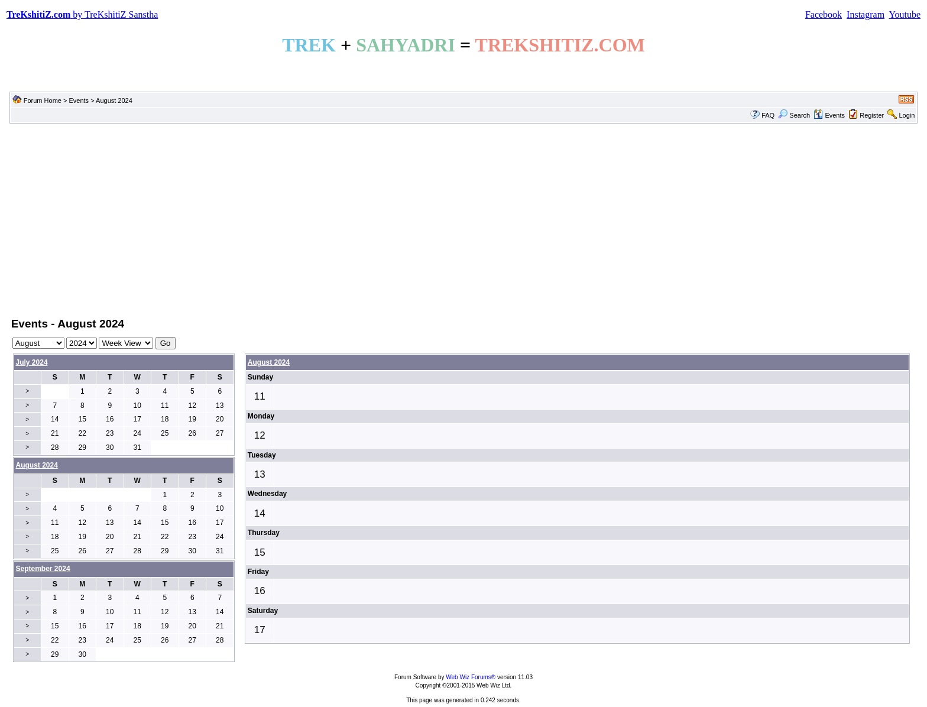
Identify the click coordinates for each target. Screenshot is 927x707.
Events (79, 100)
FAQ (767, 115)
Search (794, 115)
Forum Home (42, 100)
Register (872, 115)
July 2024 (32, 362)
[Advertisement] (463, 219)
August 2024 (269, 362)
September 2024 (43, 569)
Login (907, 115)
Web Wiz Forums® (470, 677)
